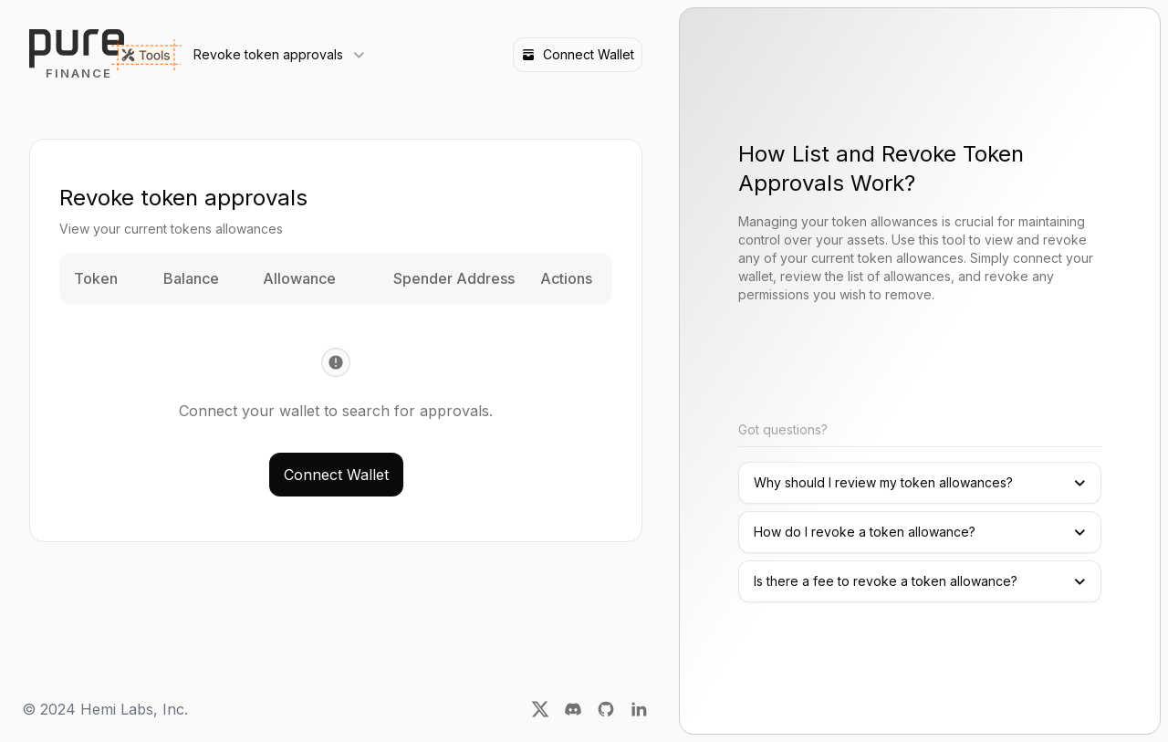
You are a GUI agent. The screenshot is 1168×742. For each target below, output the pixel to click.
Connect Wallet (577, 54)
